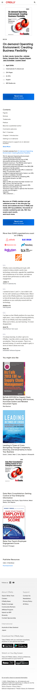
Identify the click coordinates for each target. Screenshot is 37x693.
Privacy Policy (27, 601)
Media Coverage (7, 604)
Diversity (5, 615)
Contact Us (26, 596)
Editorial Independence (8, 688)
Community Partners (8, 607)
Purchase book (8, 565)
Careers (4, 598)
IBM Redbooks (10, 83)
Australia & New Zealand (10, 627)
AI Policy (25, 604)
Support (26, 592)
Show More (6, 146)
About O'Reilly (7, 592)
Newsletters (27, 598)
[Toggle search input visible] (35, 2)
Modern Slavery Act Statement (25, 688)
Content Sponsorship (9, 618)
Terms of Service (6, 686)
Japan (4, 630)
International (7, 624)
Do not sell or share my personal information (14, 677)
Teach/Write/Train (8, 596)
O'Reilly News (6, 601)
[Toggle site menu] (2, 2)
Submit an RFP (6, 612)
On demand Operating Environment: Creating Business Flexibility (18, 152)
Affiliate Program (7, 610)
